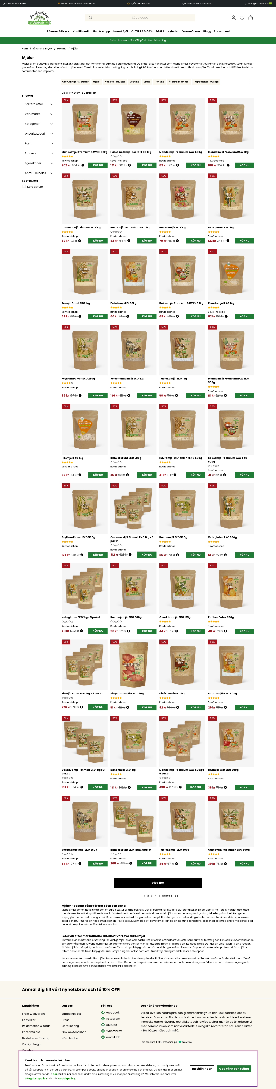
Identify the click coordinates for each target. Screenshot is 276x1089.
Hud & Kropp (101, 31)
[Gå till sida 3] (151, 895)
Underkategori (35, 134)
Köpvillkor (29, 1020)
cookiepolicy (66, 1078)
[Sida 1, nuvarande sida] (144, 895)
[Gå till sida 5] (159, 895)
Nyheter (173, 31)
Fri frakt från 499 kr (16, 3)
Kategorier (32, 124)
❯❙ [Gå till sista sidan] (176, 895)
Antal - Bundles (35, 173)
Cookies (27, 1050)
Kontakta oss (31, 1032)
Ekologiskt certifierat (260, 3)
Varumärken (191, 31)
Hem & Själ (120, 31)
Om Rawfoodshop (74, 1032)
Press (65, 1020)
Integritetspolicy (36, 1078)
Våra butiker (70, 1038)
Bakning (61, 48)
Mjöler (74, 48)
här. (55, 1074)
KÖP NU (147, 555)
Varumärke (32, 114)
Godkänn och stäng (234, 1069)
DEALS (160, 31)
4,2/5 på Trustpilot (140, 3)
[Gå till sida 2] (148, 895)
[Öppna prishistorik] (82, 165)
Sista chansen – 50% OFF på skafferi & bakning (138, 40)
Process (30, 153)
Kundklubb (110, 1037)
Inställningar (202, 1069)
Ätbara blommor (179, 81)
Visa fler (158, 883)
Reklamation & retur (36, 1026)
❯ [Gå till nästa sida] (167, 895)
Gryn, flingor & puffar (75, 81)
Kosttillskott (81, 31)
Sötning (134, 81)
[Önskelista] (242, 17)
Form (28, 143)
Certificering (70, 1026)
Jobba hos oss (71, 1014)
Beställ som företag (35, 1038)
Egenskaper (33, 163)
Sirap (147, 81)
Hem (25, 48)
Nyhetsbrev (111, 1031)
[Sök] (140, 17)
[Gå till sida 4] (155, 895)
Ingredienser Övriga (206, 81)
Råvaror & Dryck (58, 31)
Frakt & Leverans (33, 1014)
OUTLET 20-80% (141, 31)
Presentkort (222, 31)
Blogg (207, 31)
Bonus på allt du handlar (198, 3)
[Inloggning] (233, 17)
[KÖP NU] (98, 165)
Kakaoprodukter (115, 81)
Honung (159, 81)
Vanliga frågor (32, 1044)
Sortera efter (34, 104)
